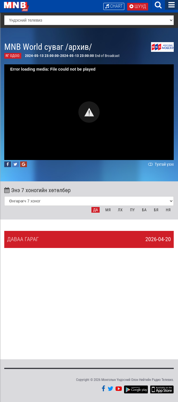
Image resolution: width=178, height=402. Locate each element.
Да (95, 210)
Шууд (137, 6)
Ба (144, 210)
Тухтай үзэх (160, 164)
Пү (132, 210)
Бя (156, 210)
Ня (168, 210)
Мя (108, 210)
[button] (89, 112)
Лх (120, 210)
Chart (114, 6)
